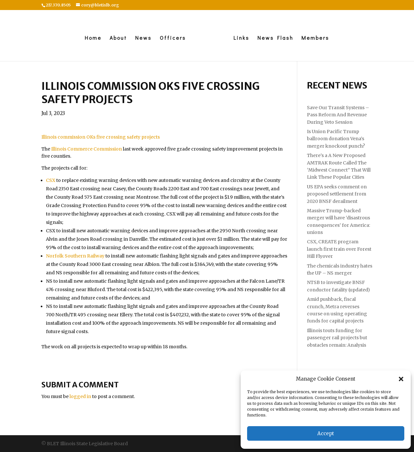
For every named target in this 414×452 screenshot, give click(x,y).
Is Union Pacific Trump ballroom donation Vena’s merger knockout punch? (336, 139)
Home (93, 38)
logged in (80, 396)
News (143, 38)
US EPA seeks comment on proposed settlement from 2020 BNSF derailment (337, 194)
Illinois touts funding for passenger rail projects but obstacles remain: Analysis (337, 338)
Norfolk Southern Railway (75, 256)
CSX (50, 180)
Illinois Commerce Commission (86, 149)
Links (241, 38)
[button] (401, 379)
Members (315, 38)
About (118, 38)
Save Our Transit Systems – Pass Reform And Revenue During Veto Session (338, 115)
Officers (173, 38)
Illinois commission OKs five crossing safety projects (100, 137)
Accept (325, 433)
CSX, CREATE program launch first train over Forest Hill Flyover (339, 249)
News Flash (275, 38)
